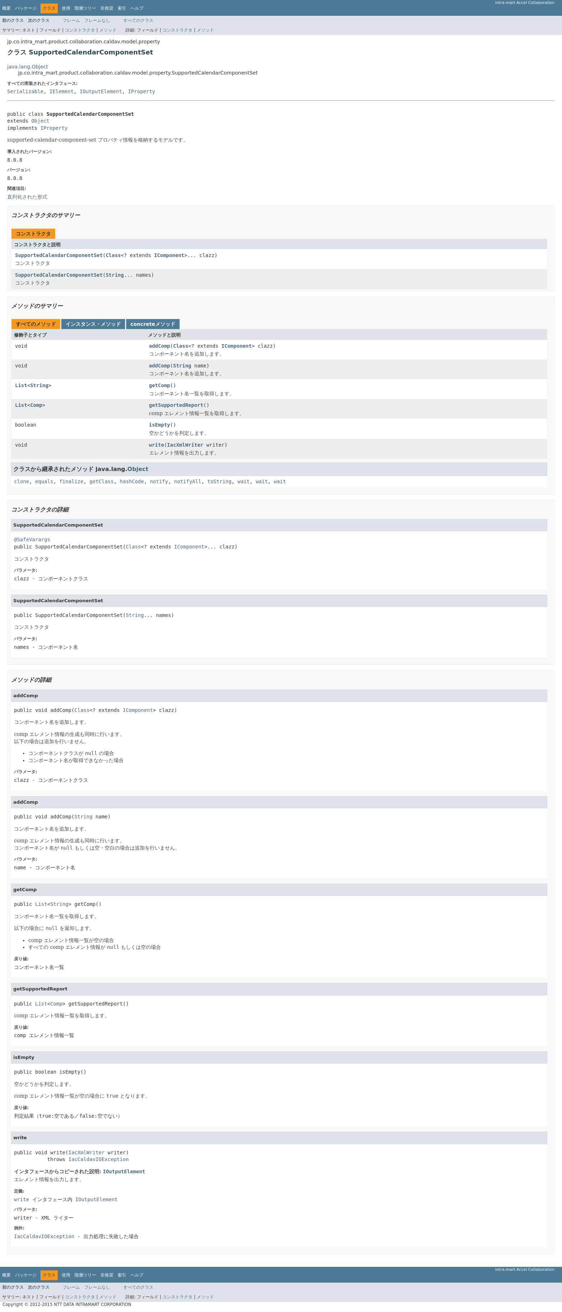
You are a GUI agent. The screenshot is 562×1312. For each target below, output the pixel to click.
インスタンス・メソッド (93, 324)
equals (44, 481)
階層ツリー (85, 8)
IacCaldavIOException (98, 1159)
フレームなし (97, 20)
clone (21, 481)
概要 (6, 8)
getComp (159, 385)
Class (113, 255)
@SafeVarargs (32, 539)
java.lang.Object (27, 67)
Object (40, 121)
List (21, 385)
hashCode (132, 481)
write (156, 445)
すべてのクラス (138, 20)
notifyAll (187, 481)
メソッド (107, 30)
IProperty (141, 91)
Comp (36, 405)
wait (244, 481)
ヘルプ (136, 8)
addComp (159, 346)
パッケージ (26, 8)
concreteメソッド (152, 324)
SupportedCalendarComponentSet (59, 255)
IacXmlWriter (185, 445)
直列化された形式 (27, 197)
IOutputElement (101, 91)
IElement (61, 91)
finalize (71, 481)
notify (159, 481)
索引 (122, 8)
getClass (102, 481)
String (115, 275)
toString (220, 481)
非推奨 (106, 8)
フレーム (71, 20)
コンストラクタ (80, 30)
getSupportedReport (176, 405)
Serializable (25, 91)
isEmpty (159, 425)
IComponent (169, 255)
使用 (66, 8)
